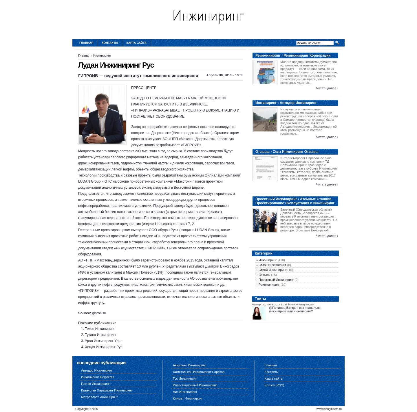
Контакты (110, 42)
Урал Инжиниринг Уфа (103, 341)
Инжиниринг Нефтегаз (97, 377)
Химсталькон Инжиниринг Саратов (198, 372)
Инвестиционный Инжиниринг (195, 385)
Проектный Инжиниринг (276, 279)
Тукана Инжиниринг (100, 335)
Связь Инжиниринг (272, 265)
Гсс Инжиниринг (185, 378)
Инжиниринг (102, 55)
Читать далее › (327, 88)
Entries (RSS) (274, 385)
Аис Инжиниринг (185, 392)
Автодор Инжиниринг (96, 370)
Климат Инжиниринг (188, 398)
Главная (86, 42)
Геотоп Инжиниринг (95, 383)
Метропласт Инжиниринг (99, 397)
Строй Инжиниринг (272, 270)
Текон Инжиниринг (100, 329)
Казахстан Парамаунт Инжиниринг (106, 390)
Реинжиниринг (269, 284)
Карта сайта (137, 42)
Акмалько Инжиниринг (189, 365)
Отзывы (264, 274)
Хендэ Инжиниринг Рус (103, 347)
